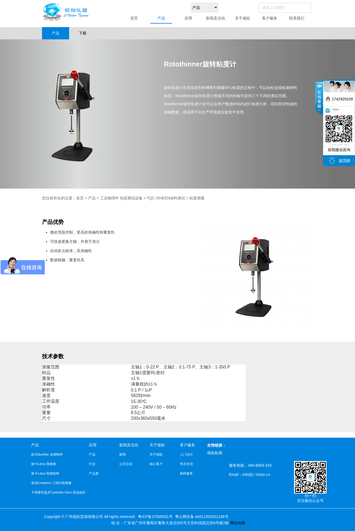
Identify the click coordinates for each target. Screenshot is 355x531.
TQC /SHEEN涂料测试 (166, 198)
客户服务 (269, 18)
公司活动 (125, 464)
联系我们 (296, 18)
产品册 (94, 473)
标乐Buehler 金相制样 (47, 454)
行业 (92, 464)
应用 (188, 18)
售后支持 (186, 464)
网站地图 (237, 523)
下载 (82, 33)
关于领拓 (242, 18)
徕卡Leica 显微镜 (43, 464)
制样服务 (186, 473)
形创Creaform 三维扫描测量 (51, 483)
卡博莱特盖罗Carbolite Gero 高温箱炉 (58, 492)
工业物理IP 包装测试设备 (121, 198)
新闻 (122, 454)
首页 (134, 18)
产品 (161, 18)
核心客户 (156, 464)
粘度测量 (197, 198)
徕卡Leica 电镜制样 (45, 473)
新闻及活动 (215, 18)
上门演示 (186, 454)
